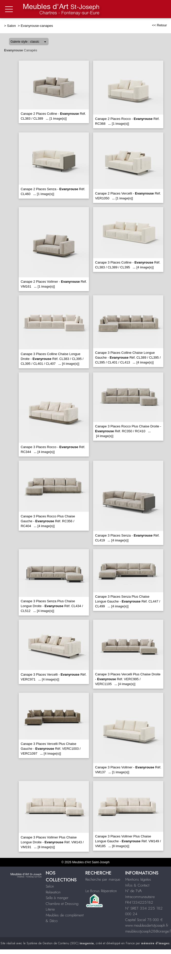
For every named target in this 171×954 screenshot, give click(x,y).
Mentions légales (138, 879)
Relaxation (53, 892)
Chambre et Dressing (62, 903)
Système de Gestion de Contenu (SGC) (60, 943)
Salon (12, 26)
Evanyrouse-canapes (37, 26)
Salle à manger (57, 898)
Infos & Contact (137, 885)
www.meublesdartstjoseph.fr (146, 925)
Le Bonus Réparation (101, 891)
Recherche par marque (102, 879)
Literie (50, 909)
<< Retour (159, 25)
